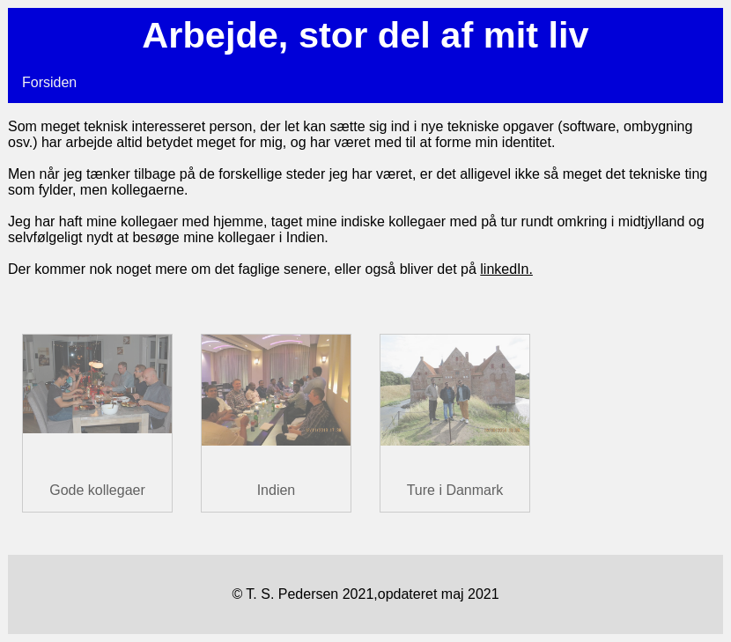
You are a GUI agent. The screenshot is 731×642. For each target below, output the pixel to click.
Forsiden (49, 82)
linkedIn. (506, 269)
